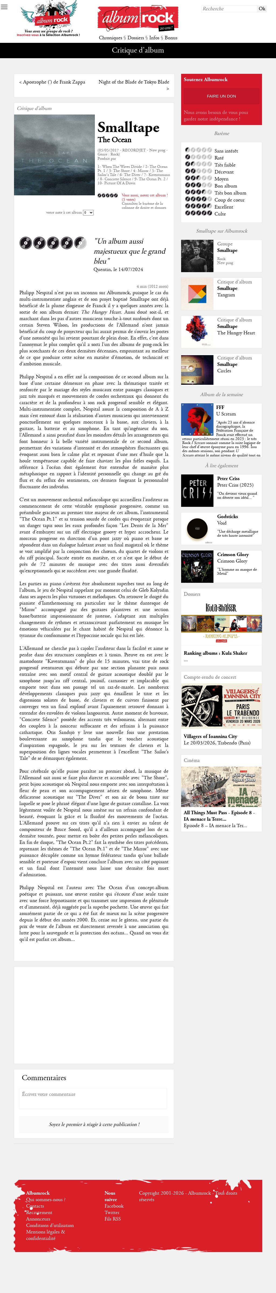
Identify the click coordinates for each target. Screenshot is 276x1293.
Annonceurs (38, 1219)
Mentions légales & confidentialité (45, 1235)
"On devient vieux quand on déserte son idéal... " (237, 495)
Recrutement (39, 1212)
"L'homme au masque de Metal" (237, 571)
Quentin (102, 269)
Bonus (171, 38)
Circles (224, 371)
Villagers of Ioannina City (210, 736)
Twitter (112, 1212)
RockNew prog (225, 261)
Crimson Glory (233, 555)
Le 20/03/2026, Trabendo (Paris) (217, 743)
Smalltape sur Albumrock (221, 231)
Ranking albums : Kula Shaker (215, 653)
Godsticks (227, 517)
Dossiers (135, 38)
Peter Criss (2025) (235, 485)
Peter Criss (228, 479)
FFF (220, 407)
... (186, 660)
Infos (154, 38)
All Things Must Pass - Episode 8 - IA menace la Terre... (219, 816)
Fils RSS (113, 1219)
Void (222, 523)
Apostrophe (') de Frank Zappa (54, 82)
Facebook (114, 1206)
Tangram (226, 295)
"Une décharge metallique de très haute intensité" (237, 533)
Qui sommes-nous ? (45, 1200)
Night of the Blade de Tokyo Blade (134, 82)
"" (221, 443)
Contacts (35, 1206)
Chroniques (110, 38)
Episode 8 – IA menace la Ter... (215, 826)
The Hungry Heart (236, 333)
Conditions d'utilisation (50, 1225)
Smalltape (128, 127)
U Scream (226, 414)
